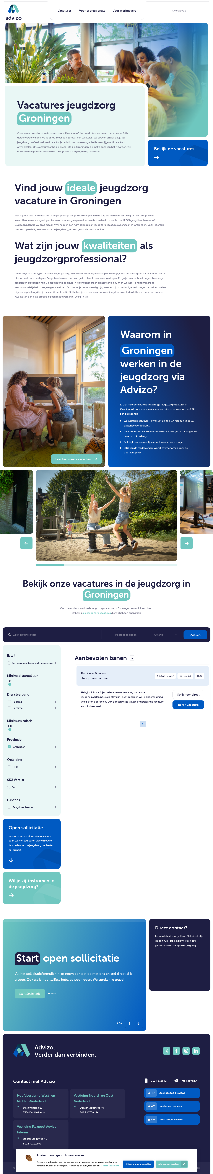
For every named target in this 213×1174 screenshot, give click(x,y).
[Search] (53, 634)
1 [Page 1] (142, 724)
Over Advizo (179, 10)
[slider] (9, 684)
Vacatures (65, 10)
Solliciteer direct (188, 694)
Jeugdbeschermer (95, 678)
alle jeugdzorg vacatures (97, 613)
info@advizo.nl (189, 1080)
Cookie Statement (110, 1165)
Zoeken (195, 635)
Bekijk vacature (188, 704)
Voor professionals (92, 10)
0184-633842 (159, 1080)
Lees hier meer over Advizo (73, 459)
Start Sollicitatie (30, 993)
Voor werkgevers (124, 10)
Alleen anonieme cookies (138, 1164)
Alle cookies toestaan (168, 1164)
